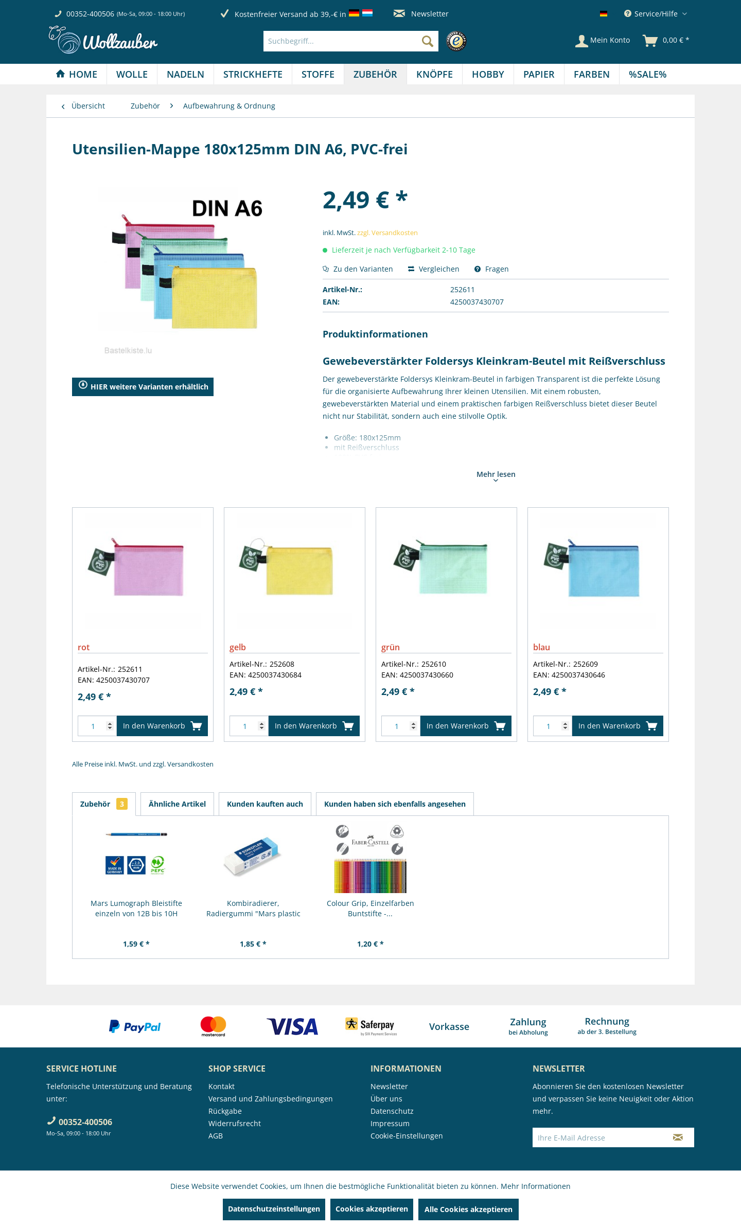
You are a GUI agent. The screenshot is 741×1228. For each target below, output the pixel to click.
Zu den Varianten (358, 269)
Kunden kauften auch (265, 804)
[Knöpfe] (434, 74)
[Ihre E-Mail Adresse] (597, 1137)
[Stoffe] (318, 74)
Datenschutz (392, 1111)
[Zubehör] (375, 74)
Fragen (491, 269)
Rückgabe (225, 1111)
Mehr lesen (496, 475)
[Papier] (539, 74)
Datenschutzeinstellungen (274, 1209)
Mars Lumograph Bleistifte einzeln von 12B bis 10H (136, 908)
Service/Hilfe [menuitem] (652, 14)
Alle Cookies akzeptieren (469, 1209)
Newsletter (421, 14)
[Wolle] (132, 74)
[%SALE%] (648, 74)
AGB (215, 1136)
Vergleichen (434, 269)
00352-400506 (90, 14)
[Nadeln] (185, 74)
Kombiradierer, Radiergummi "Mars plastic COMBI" (253, 908)
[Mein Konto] (602, 41)
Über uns (386, 1099)
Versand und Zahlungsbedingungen (270, 1099)
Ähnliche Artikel (177, 804)
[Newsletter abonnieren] (678, 1137)
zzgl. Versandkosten (387, 232)
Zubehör (104, 804)
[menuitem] (367, 41)
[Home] (76, 74)
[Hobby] (488, 74)
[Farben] (591, 74)
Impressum (390, 1123)
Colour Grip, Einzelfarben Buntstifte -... (370, 908)
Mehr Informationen (536, 1186)
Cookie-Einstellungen (406, 1136)
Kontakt (221, 1086)
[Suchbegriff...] (350, 41)
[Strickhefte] (253, 74)
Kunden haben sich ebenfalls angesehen (395, 804)
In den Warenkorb (162, 724)
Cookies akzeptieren (372, 1209)
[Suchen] (427, 41)
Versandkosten (190, 764)
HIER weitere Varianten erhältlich (143, 387)
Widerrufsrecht (234, 1123)
